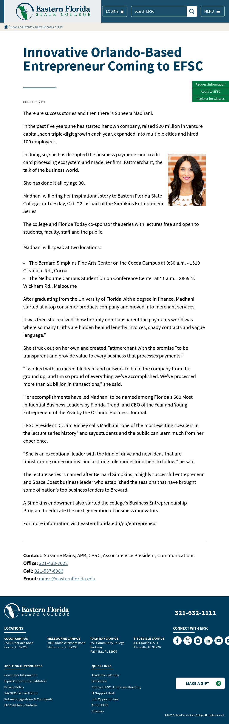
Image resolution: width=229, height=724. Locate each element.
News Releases (44, 27)
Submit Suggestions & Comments (28, 699)
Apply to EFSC (211, 91)
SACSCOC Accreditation (21, 693)
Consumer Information (20, 675)
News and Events (21, 27)
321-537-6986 (48, 571)
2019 (60, 27)
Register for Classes (211, 98)
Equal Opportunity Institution (25, 681)
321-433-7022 (53, 563)
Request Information (211, 84)
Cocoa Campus (16, 638)
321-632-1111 (195, 612)
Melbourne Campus (63, 638)
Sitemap (98, 711)
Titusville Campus (149, 638)
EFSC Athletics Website (20, 705)
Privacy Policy (14, 687)
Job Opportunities (105, 699)
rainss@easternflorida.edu (67, 578)
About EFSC (100, 705)
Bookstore (99, 681)
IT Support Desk (103, 693)
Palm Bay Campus (104, 638)
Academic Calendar (105, 675)
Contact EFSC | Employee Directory (116, 687)
